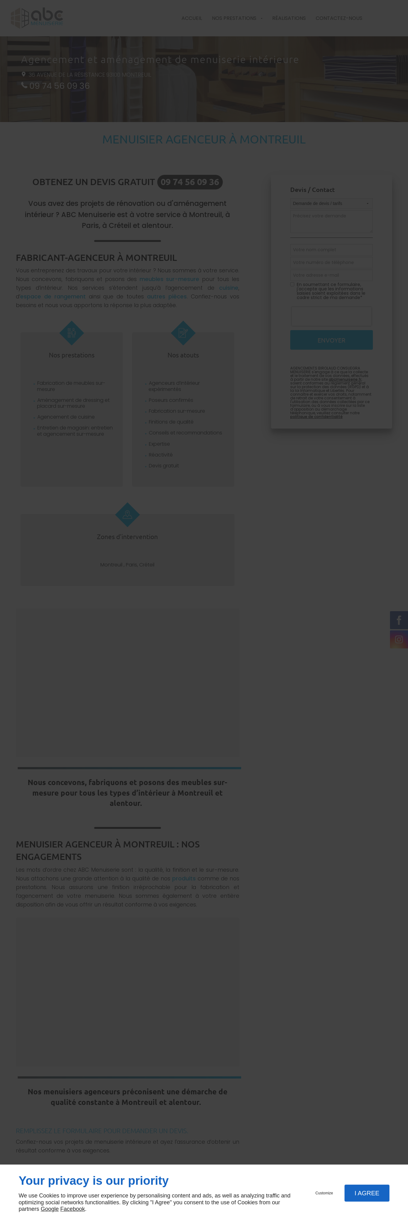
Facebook (72, 1209)
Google (50, 1209)
